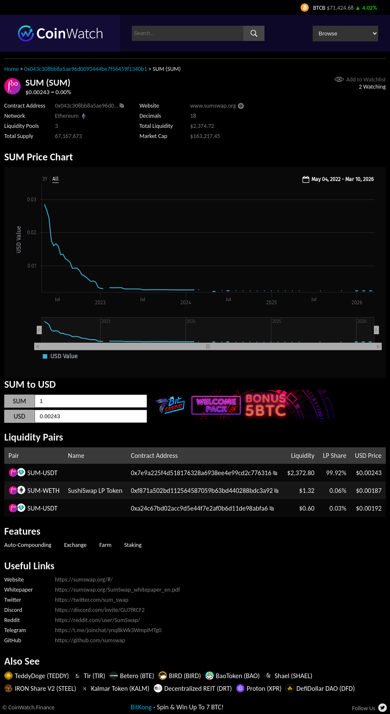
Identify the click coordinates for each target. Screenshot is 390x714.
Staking (133, 545)
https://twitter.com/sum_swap (91, 599)
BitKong (141, 707)
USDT (50, 473)
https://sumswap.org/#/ (84, 579)
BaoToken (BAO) (238, 676)
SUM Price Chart (38, 157)
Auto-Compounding (28, 545)
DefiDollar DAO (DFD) (325, 688)
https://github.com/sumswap (90, 640)
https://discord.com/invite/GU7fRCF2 (100, 610)
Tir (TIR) (94, 676)
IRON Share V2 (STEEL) (45, 688)
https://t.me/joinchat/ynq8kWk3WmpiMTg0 (108, 630)
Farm (105, 545)
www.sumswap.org (213, 105)
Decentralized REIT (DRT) (198, 688)
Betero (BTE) (137, 676)
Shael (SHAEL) (294, 676)
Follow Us (363, 708)
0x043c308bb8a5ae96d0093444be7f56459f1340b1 (86, 69)
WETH (51, 491)
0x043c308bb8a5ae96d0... (86, 105)
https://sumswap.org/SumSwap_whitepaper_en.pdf (117, 589)
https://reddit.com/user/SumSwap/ (97, 620)
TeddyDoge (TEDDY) (42, 676)
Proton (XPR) (264, 688)
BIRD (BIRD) (185, 676)
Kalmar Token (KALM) (120, 688)
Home (11, 69)
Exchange (75, 545)
